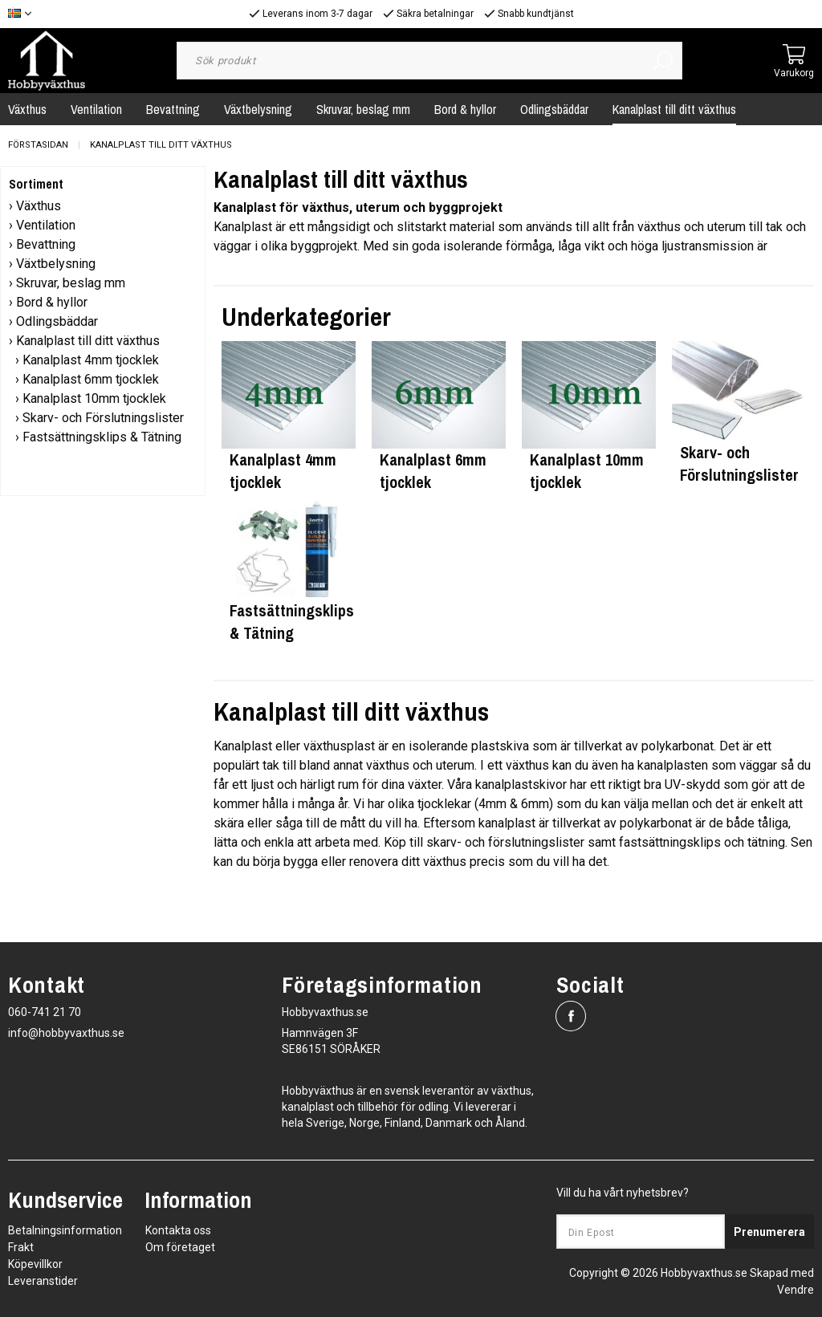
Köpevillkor (35, 1264)
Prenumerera (769, 1232)
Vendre (795, 1289)
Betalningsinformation (65, 1230)
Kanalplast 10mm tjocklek (94, 398)
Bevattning (173, 109)
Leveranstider (43, 1280)
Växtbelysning (258, 109)
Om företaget (180, 1247)
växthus (387, 765)
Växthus (38, 205)
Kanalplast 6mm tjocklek (90, 379)
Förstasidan (38, 145)
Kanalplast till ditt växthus (674, 109)
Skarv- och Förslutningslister (103, 417)
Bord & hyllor (465, 109)
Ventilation (96, 109)
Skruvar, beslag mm (363, 109)
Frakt (21, 1247)
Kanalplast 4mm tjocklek (90, 360)
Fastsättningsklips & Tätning (101, 437)
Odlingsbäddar (554, 109)
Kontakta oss (178, 1230)
